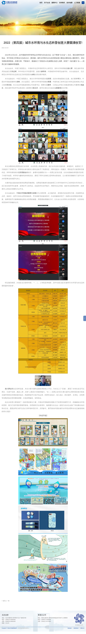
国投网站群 (76, 628)
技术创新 (69, 2)
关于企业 (47, 2)
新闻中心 (54, 2)
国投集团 (70, 628)
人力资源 (77, 2)
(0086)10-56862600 (10, 619)
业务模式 (62, 2)
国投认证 (82, 628)
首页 (40, 2)
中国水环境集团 (9, 2)
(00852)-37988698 (46, 619)
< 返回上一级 (5, 600)
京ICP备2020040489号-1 (23, 628)
